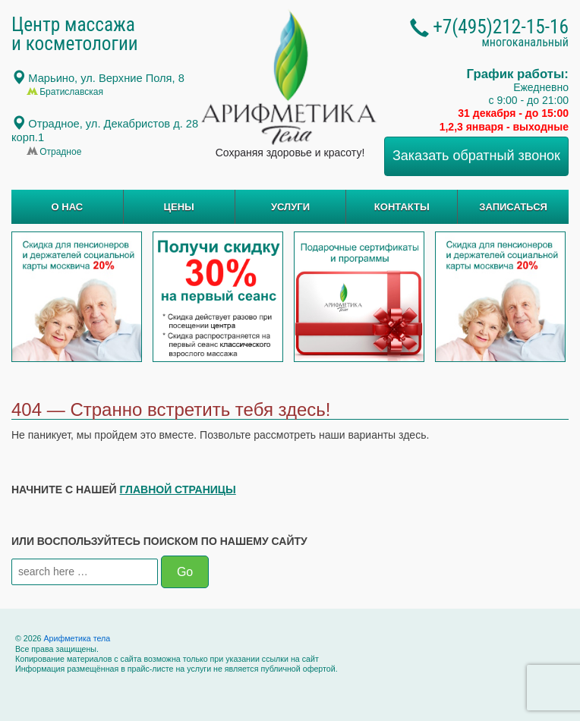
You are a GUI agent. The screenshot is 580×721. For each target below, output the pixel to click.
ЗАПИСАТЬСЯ (513, 207)
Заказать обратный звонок (476, 155)
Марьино (106, 78)
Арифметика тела (76, 638)
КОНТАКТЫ (402, 207)
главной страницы (178, 489)
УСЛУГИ (290, 207)
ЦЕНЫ (179, 207)
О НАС (68, 207)
